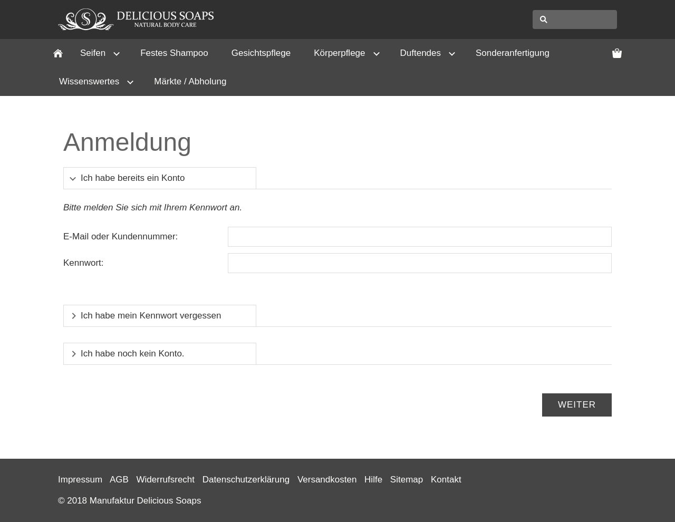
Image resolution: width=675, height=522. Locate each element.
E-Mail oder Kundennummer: (120, 236)
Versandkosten (326, 480)
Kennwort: (83, 263)
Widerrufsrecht (166, 480)
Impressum (80, 480)
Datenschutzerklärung (246, 480)
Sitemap (406, 480)
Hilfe (373, 480)
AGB (119, 480)
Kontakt (446, 480)
